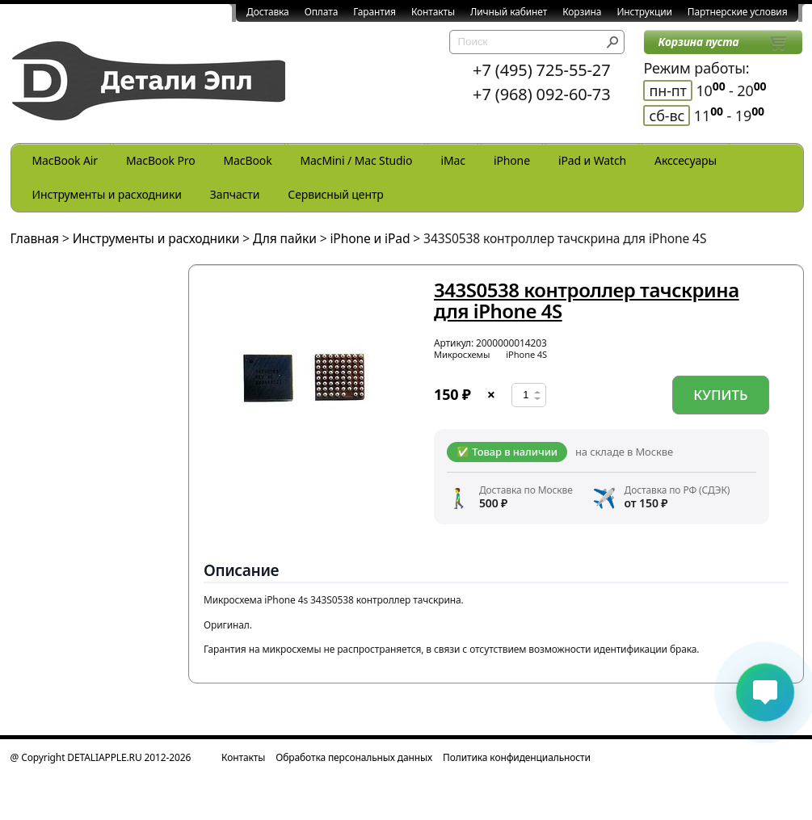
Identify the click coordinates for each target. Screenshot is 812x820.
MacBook (248, 160)
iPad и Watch (592, 160)
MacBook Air (65, 160)
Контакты (433, 12)
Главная (35, 238)
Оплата (322, 12)
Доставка (267, 12)
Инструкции (643, 12)
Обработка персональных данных (354, 757)
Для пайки (285, 238)
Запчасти (235, 194)
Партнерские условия (738, 12)
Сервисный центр (335, 194)
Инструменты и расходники (107, 194)
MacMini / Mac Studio (357, 160)
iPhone (512, 160)
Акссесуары (685, 160)
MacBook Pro (161, 160)
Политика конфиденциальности (517, 757)
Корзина (581, 12)
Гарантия (374, 12)
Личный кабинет (508, 12)
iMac (452, 160)
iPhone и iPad (370, 238)
